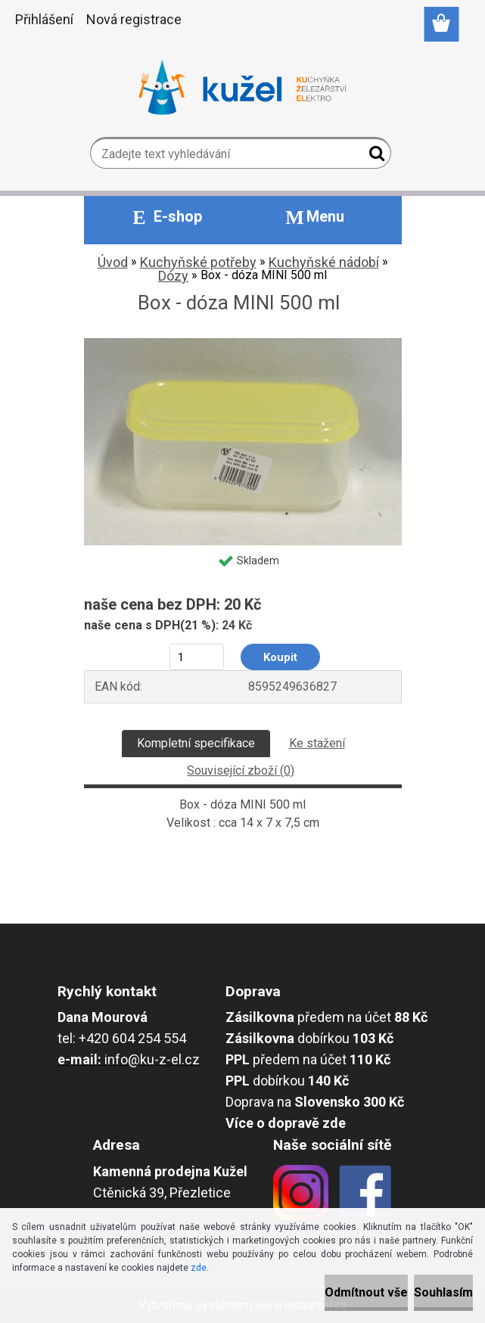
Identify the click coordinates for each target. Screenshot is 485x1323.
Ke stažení (317, 743)
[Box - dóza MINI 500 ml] (243, 344)
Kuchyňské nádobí (324, 262)
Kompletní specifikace (196, 743)
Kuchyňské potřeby (198, 262)
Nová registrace (134, 19)
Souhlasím (443, 1292)
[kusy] (196, 657)
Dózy (173, 276)
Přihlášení (44, 19)
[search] (373, 156)
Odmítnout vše (366, 1292)
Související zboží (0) (240, 770)
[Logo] (242, 88)
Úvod (113, 262)
